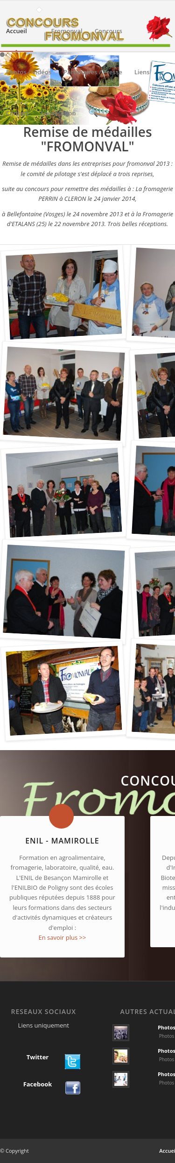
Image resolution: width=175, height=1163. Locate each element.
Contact (17, 121)
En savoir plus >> (62, 937)
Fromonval (67, 39)
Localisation (58, 121)
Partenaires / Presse (92, 80)
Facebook (37, 1084)
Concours (108, 39)
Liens (142, 80)
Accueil (16, 39)
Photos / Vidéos (28, 80)
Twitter (38, 1057)
